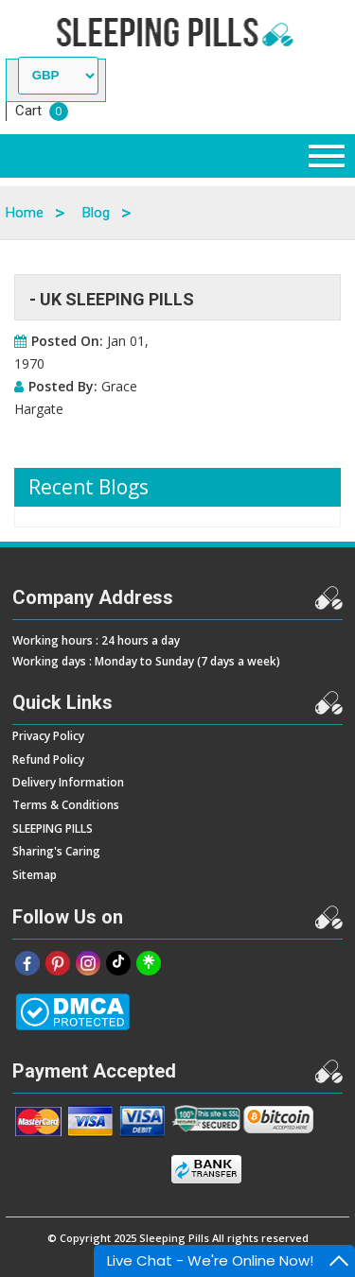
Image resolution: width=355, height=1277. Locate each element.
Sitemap (34, 875)
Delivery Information (68, 782)
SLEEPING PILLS (52, 828)
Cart (28, 110)
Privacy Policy (48, 736)
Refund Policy (48, 759)
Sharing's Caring (56, 851)
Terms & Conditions (65, 805)
